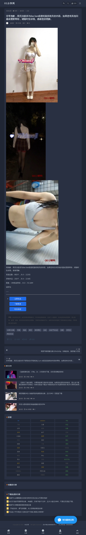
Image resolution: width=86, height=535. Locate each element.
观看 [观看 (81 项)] (42, 463)
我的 (60, 532)
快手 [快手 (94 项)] (67, 436)
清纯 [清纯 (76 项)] (67, 444)
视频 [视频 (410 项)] (67, 463)
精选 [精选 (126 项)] (18, 455)
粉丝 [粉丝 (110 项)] (67, 451)
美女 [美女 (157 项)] (18, 459)
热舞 (62, 330)
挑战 (24, 330)
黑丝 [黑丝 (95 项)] (67, 475)
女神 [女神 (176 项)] (18, 432)
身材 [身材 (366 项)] (42, 467)
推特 (30, 330)
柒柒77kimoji (53, 330)
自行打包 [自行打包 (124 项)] (67, 459)
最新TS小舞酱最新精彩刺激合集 (20, 505)
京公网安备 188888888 (66, 524)
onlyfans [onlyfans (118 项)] (42, 420)
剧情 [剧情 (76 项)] (42, 428)
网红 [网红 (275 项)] (67, 455)
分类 (25, 532)
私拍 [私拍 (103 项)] (42, 451)
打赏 (9, 339)
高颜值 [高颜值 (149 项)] (43, 475)
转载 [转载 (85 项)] (67, 467)
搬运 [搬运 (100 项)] (67, 440)
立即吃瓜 (17, 299)
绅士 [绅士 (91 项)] (42, 455)
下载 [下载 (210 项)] (18, 424)
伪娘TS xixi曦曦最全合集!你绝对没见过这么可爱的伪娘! (28, 498)
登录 (74, 3)
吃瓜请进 (17, 309)
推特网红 (38, 330)
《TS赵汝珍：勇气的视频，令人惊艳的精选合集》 (26, 508)
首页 (16, 11)
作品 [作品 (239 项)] (67, 424)
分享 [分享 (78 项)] (18, 428)
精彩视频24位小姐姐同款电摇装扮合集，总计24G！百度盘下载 (40, 393)
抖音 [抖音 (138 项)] (18, 440)
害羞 (18, 330)
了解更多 (17, 304)
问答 (43, 532)
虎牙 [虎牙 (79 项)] (18, 463)
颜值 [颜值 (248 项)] (18, 475)
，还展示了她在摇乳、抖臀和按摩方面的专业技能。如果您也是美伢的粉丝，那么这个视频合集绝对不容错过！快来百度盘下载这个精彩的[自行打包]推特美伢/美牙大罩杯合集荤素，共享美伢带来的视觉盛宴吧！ (49, 384)
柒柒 (44, 330)
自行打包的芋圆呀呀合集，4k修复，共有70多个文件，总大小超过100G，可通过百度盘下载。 (41, 501)
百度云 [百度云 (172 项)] (43, 448)
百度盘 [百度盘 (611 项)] (67, 448)
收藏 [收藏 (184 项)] (18, 444)
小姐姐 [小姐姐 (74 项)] (18, 436)
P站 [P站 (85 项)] (67, 420)
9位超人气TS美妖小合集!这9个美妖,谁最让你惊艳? (26, 512)
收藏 (17, 339)
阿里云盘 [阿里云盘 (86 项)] (42, 471)
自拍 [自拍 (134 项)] (42, 459)
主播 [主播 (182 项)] (42, 424)
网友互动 (10, 334)
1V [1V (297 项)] (18, 420)
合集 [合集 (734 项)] (67, 428)
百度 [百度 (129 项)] (18, 448)
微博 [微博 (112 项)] (42, 436)
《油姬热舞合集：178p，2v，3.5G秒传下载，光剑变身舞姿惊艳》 (41, 372)
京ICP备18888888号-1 (49, 524)
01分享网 (9, 3)
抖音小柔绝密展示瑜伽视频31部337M (32, 404)
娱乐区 (22, 11)
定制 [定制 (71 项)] (67, 432)
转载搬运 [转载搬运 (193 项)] (18, 471)
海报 (24, 339)
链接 (32, 339)
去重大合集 (10, 330)
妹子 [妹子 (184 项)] (42, 432)
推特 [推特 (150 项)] (42, 440)
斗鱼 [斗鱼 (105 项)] (42, 444)
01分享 (27, 524)
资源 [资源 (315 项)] (18, 467)
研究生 (68, 330)
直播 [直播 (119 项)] (18, 451)
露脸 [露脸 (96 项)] (67, 471)
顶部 (77, 532)
